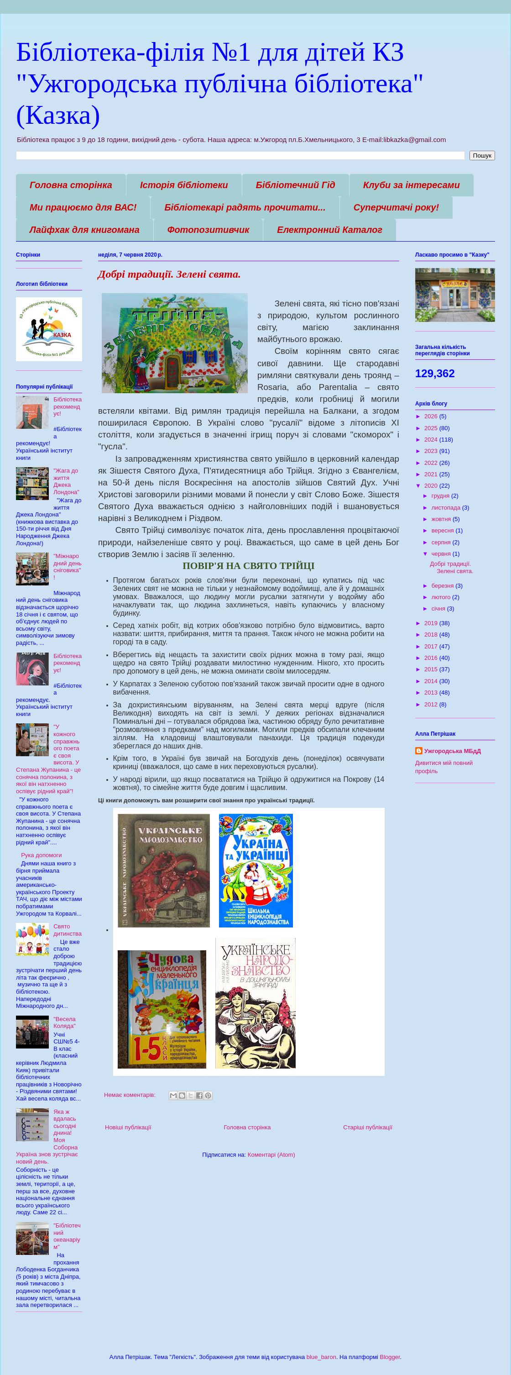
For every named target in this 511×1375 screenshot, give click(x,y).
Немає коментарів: (130, 1094)
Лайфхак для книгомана (85, 230)
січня (439, 608)
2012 (431, 704)
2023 (431, 451)
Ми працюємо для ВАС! (83, 207)
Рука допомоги (41, 855)
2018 (431, 634)
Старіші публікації (367, 1127)
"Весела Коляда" (64, 1023)
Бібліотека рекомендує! (67, 406)
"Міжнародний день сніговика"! (67, 567)
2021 (431, 474)
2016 (431, 657)
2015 (431, 669)
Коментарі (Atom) (271, 1154)
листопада (447, 507)
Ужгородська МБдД (452, 751)
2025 (431, 428)
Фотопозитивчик (208, 230)
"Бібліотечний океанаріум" (67, 1236)
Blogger (390, 1357)
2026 (431, 416)
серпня (442, 542)
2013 (431, 692)
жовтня (442, 519)
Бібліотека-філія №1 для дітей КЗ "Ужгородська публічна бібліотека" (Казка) (220, 83)
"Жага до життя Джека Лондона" (66, 481)
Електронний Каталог (329, 230)
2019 (431, 623)
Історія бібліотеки (184, 185)
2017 (431, 646)
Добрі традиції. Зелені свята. (169, 274)
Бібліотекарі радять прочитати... (244, 207)
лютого (442, 597)
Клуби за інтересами (411, 185)
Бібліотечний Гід (295, 185)
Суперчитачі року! (396, 207)
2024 (431, 439)
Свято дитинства (67, 930)
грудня (441, 495)
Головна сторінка (71, 185)
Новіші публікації (128, 1127)
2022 (431, 462)
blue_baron (321, 1357)
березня (444, 585)
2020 (431, 485)
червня (442, 553)
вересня (444, 530)
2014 (431, 681)
